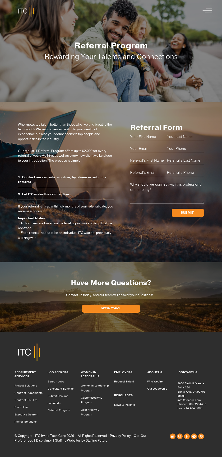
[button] (206, 11)
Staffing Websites (68, 440)
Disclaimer (44, 440)
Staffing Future (96, 440)
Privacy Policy (120, 435)
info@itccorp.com (189, 400)
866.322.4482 (197, 404)
